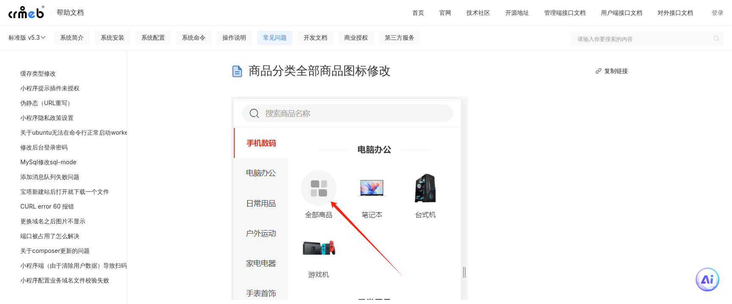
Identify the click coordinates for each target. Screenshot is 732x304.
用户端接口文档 (621, 12)
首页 (418, 12)
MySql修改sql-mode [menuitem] (48, 162)
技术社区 (478, 12)
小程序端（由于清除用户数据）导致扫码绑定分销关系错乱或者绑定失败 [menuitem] (71, 265)
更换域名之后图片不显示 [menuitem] (52, 221)
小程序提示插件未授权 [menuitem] (50, 88)
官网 (445, 12)
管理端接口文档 (565, 12)
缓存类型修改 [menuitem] (38, 73)
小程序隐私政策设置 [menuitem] (47, 117)
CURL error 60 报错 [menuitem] (47, 206)
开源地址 (517, 12)
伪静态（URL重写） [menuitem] (46, 102)
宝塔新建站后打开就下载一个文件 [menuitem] (64, 191)
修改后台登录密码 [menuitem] (44, 147)
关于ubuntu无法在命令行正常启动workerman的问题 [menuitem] (71, 132)
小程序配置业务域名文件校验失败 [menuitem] (64, 280)
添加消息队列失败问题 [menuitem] (50, 176)
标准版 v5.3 (27, 37)
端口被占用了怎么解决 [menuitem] (50, 235)
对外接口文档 (675, 12)
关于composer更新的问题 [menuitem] (55, 250)
